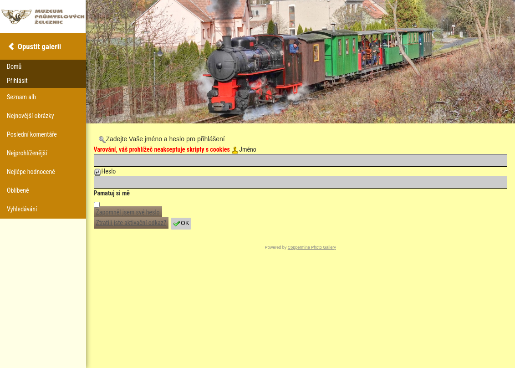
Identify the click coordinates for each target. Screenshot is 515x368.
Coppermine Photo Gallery (312, 247)
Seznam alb (21, 97)
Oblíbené (18, 190)
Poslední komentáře (32, 134)
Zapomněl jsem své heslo (128, 212)
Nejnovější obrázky (30, 115)
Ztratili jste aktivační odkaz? (131, 222)
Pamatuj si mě (112, 193)
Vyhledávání (22, 209)
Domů (14, 66)
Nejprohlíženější (27, 153)
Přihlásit (17, 80)
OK (181, 223)
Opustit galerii (39, 46)
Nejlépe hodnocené (31, 171)
